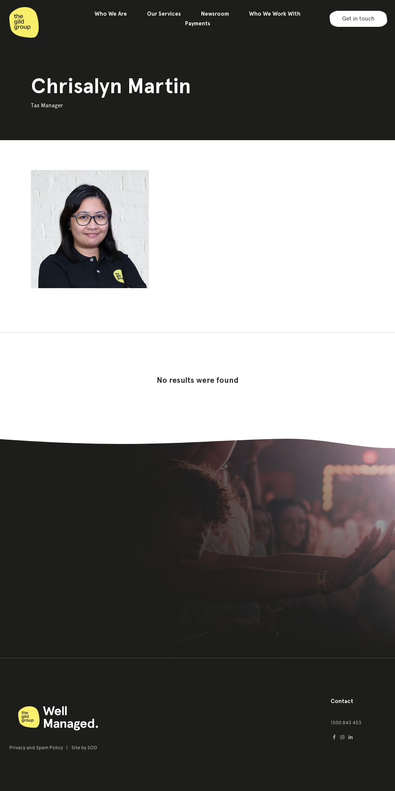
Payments (197, 23)
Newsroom (215, 13)
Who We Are (111, 13)
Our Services (164, 13)
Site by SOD (84, 747)
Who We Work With (274, 13)
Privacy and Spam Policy (36, 747)
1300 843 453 (346, 722)
